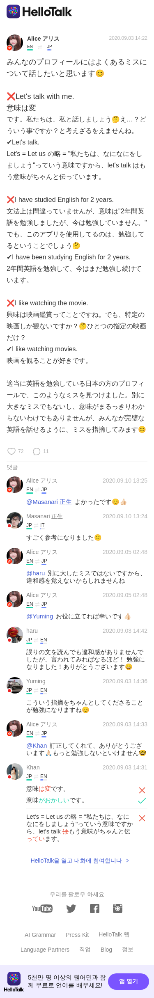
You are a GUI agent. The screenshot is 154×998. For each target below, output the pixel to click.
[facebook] (94, 908)
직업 (85, 949)
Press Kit (77, 935)
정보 (127, 949)
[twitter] (71, 908)
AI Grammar (40, 935)
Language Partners (45, 949)
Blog (106, 949)
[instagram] (117, 908)
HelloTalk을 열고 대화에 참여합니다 (76, 860)
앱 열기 (128, 981)
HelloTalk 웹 (114, 934)
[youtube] (42, 908)
